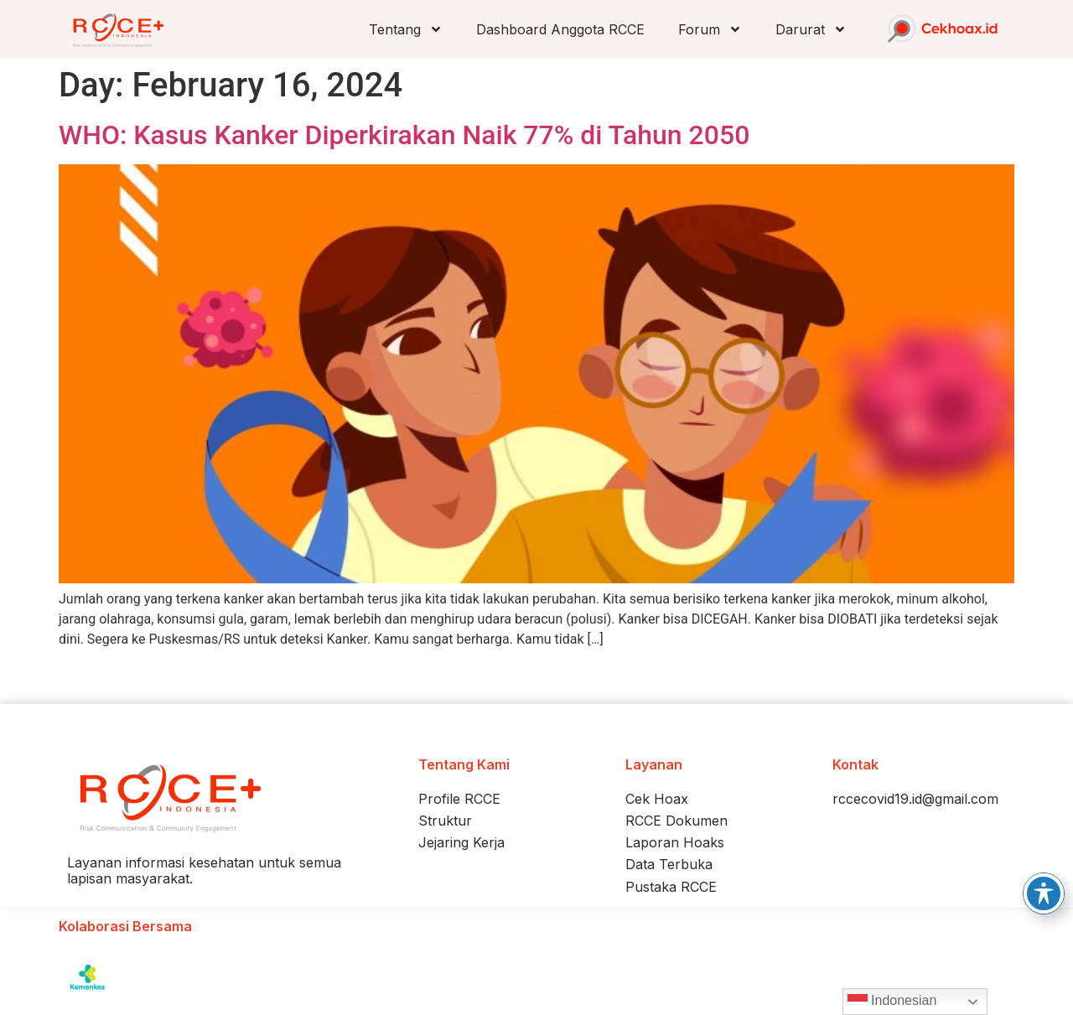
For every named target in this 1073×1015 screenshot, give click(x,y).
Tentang (406, 29)
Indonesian (892, 1002)
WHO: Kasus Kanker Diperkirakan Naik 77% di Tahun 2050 (404, 135)
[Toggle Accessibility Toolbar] (1044, 893)
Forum (710, 29)
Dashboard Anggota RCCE (560, 29)
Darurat (811, 29)
